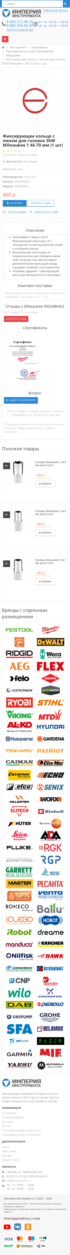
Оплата (6, 1126)
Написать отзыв (27, 155)
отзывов (9, 155)
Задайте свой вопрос (21, 400)
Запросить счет (13, 169)
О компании (9, 1113)
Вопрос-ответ (10, 1160)
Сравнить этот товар (46, 211)
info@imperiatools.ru (18, 1180)
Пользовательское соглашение (21, 1134)
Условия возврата (13, 1117)
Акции (5, 1147)
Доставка (7, 1121)
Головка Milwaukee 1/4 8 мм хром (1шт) (50, 463)
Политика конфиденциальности (21, 1130)
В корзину (15, 203)
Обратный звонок (55, 10)
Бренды (7, 1155)
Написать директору (20, 29)
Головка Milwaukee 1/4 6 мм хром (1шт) (50, 512)
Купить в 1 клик (40, 203)
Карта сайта (9, 1151)
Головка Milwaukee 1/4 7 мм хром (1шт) (50, 561)
